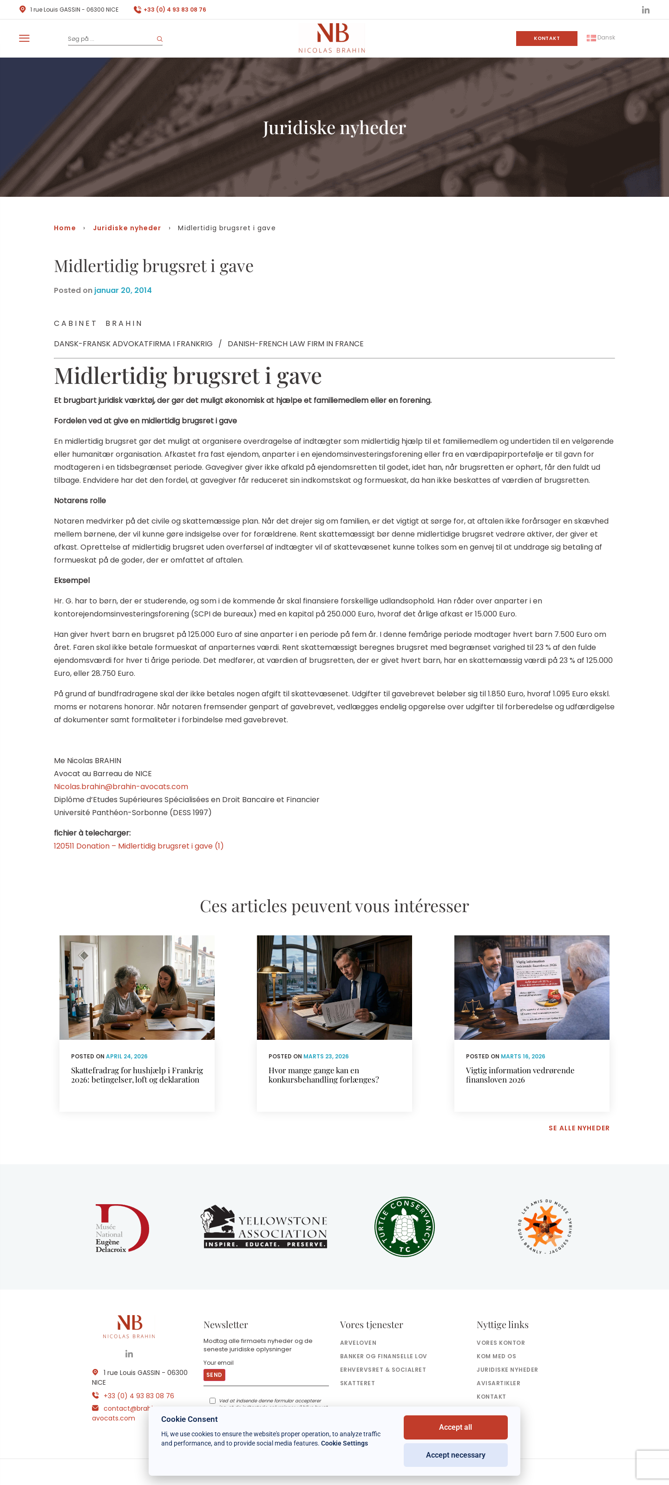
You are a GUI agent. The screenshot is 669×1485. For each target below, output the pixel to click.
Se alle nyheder (579, 1128)
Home (65, 228)
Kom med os (496, 1356)
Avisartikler (498, 1383)
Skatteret (357, 1383)
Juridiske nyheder (127, 228)
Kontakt (547, 38)
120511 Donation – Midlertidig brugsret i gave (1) (139, 846)
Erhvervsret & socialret (383, 1370)
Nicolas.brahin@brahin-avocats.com (121, 786)
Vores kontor (501, 1343)
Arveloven (358, 1343)
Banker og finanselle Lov (383, 1356)
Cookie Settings (344, 1443)
